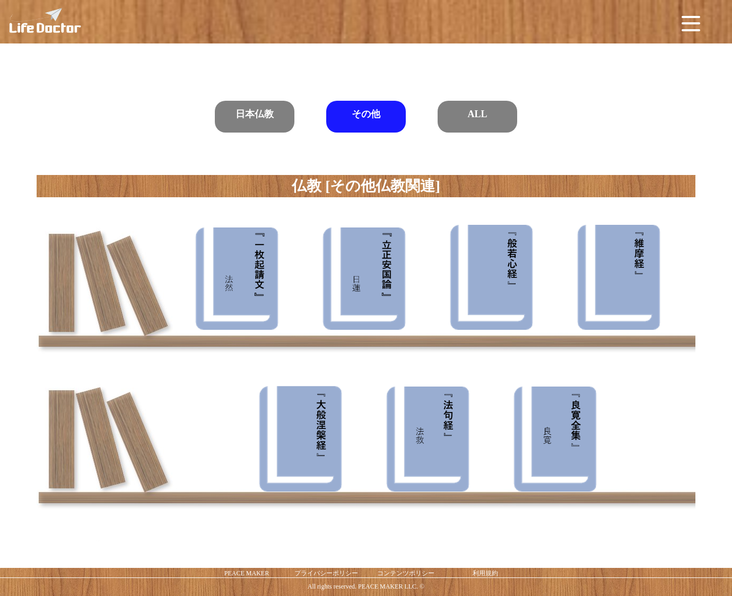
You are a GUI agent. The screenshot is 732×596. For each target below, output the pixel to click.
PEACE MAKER (246, 573)
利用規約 (485, 573)
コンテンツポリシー (405, 573)
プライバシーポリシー (326, 573)
